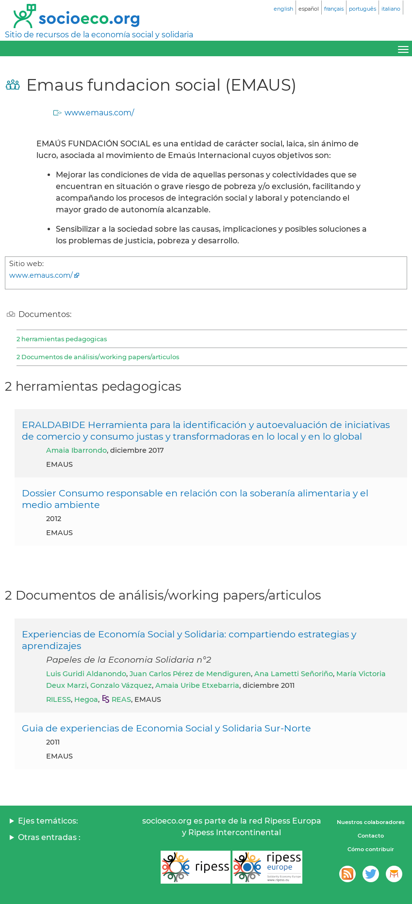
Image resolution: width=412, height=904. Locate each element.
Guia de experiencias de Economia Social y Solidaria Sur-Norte (166, 728)
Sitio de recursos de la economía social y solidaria (99, 34)
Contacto (371, 835)
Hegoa (86, 699)
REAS (121, 699)
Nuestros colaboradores (371, 822)
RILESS (58, 699)
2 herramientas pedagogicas (61, 339)
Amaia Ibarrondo (76, 450)
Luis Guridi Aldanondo (86, 673)
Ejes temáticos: (48, 820)
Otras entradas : (49, 837)
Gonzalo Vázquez (121, 685)
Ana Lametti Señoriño (293, 673)
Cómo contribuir (370, 849)
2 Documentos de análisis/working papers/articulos (97, 357)
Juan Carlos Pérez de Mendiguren (190, 673)
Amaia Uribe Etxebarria (197, 685)
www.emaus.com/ (99, 112)
